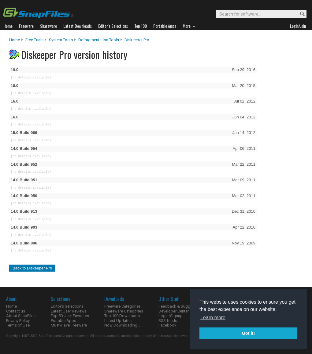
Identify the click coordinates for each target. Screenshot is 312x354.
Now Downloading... (122, 325)
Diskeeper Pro (136, 40)
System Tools (61, 40)
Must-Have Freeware (69, 325)
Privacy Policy (18, 320)
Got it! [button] (248, 333)
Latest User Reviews (69, 311)
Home (14, 40)
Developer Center (173, 311)
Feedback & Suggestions (180, 306)
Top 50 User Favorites (70, 315)
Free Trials (34, 40)
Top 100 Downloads (122, 315)
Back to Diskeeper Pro (32, 268)
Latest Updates (118, 320)
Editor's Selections (67, 306)
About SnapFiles (20, 315)
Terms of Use (18, 325)
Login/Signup (170, 315)
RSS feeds (167, 320)
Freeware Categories (122, 306)
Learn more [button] (212, 317)
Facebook (167, 325)
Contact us (15, 311)
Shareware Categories (123, 311)
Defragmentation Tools (98, 40)
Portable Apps (63, 320)
